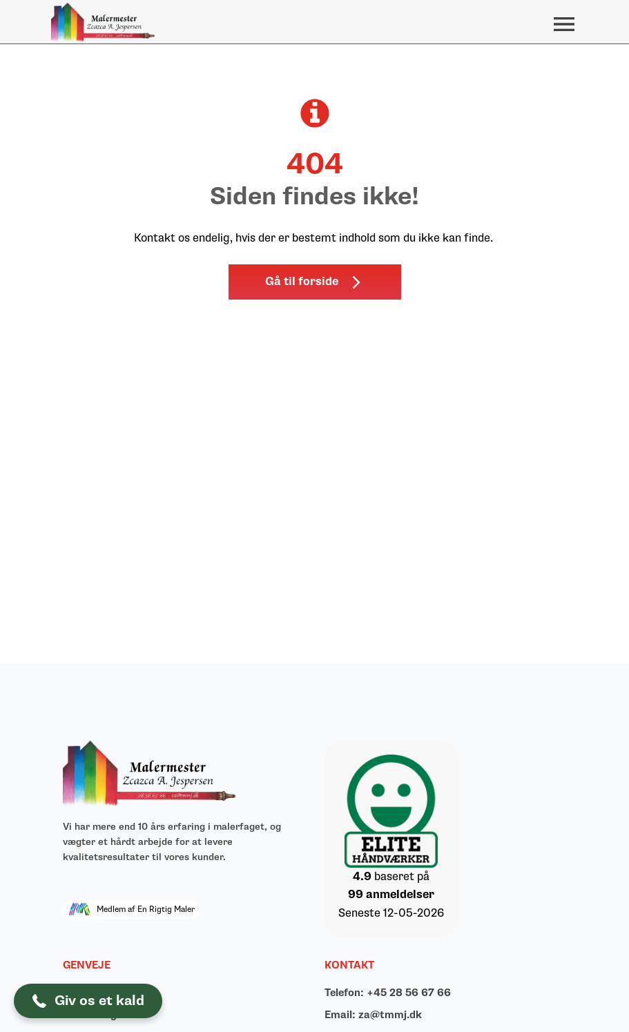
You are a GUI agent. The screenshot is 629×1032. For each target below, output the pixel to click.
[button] (315, 282)
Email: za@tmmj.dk (373, 1015)
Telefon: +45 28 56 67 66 (388, 993)
